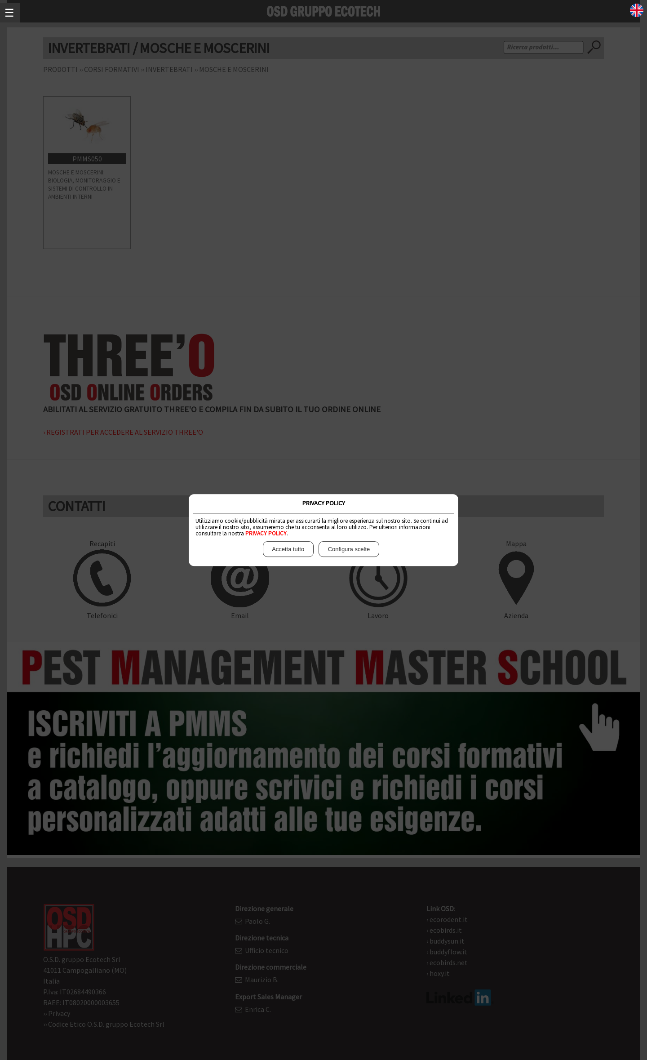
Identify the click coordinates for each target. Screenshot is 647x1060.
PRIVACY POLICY (266, 533)
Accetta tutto (288, 549)
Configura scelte (348, 549)
